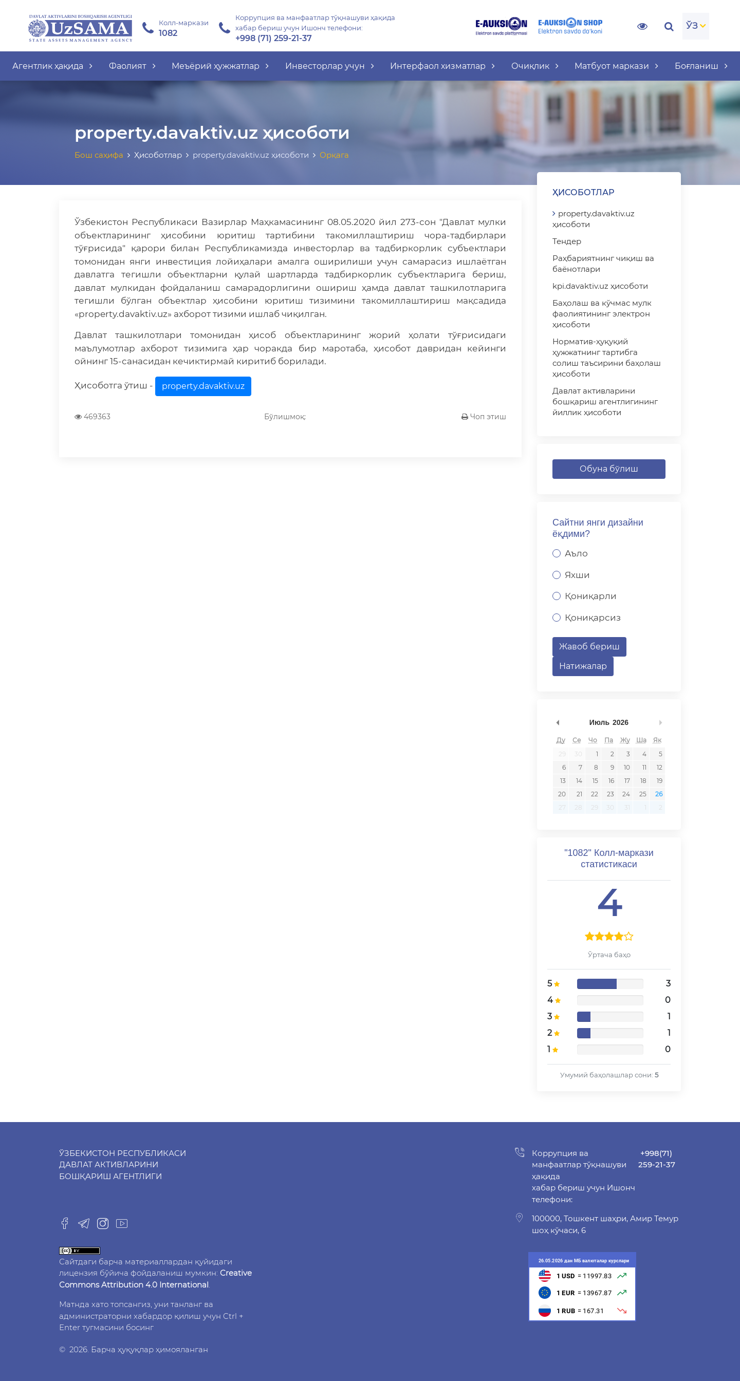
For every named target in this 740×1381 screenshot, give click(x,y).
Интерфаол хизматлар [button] (442, 66)
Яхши (577, 575)
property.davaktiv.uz (203, 386)
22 (594, 794)
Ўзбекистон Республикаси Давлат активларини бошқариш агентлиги (122, 1164)
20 (562, 794)
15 (595, 781)
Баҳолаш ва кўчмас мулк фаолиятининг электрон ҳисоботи (602, 313)
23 (610, 794)
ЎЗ (692, 26)
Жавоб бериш (589, 646)
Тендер (566, 241)
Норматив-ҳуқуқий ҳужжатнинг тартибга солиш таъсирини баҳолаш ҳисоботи (606, 358)
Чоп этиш (483, 416)
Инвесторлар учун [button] (329, 66)
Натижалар (583, 666)
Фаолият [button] (132, 66)
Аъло (576, 553)
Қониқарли (591, 596)
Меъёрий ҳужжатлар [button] (220, 66)
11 (644, 767)
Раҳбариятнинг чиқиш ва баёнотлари (603, 263)
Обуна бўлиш (609, 469)
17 (627, 781)
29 (562, 754)
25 (642, 794)
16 (611, 781)
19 (659, 781)
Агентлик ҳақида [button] (52, 66)
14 (579, 781)
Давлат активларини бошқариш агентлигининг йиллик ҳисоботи (605, 401)
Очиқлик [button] (535, 66)
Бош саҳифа (99, 155)
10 (627, 767)
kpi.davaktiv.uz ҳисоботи (600, 286)
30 (578, 754)
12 (659, 767)
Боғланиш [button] (701, 66)
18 (643, 781)
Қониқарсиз (593, 617)
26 (658, 794)
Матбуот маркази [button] (616, 66)
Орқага (334, 155)
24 (626, 794)
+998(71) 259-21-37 (656, 1159)
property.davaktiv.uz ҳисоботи (593, 219)
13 (563, 781)
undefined (557, 722)
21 (579, 794)
